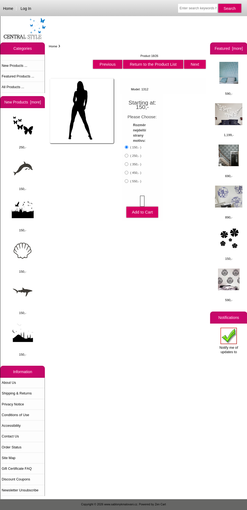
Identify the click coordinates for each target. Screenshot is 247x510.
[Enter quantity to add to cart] (142, 201)
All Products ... (13, 87)
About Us (9, 383)
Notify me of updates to (228, 341)
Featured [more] (229, 48)
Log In (26, 8)
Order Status (11, 447)
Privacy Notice (13, 404)
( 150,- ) (135, 147)
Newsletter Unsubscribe (20, 490)
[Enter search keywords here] (197, 8)
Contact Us (10, 436)
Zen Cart (160, 504)
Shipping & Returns (17, 393)
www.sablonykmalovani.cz (120, 504)
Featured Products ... (18, 76)
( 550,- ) (135, 181)
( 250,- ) (135, 155)
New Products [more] (22, 102)
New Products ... (14, 66)
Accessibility (11, 425)
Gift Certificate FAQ (17, 468)
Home (8, 8)
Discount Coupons (16, 479)
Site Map (8, 458)
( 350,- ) (135, 164)
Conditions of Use (15, 415)
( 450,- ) (135, 172)
